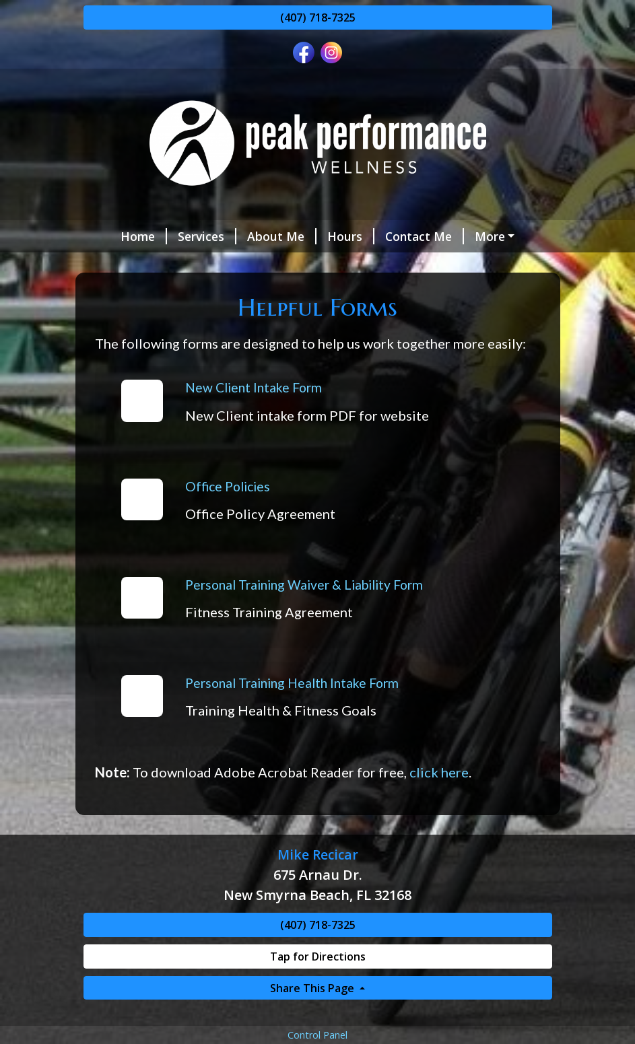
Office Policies (227, 486)
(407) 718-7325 (318, 17)
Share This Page (313, 988)
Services (207, 236)
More (490, 236)
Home (144, 236)
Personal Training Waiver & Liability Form (304, 584)
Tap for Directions (318, 956)
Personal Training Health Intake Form (292, 683)
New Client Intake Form (253, 387)
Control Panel (317, 1035)
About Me (281, 236)
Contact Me (424, 236)
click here (439, 772)
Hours (350, 236)
